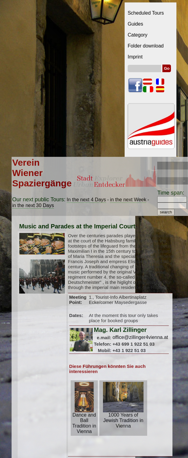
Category (137, 34)
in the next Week (128, 199)
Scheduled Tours (146, 13)
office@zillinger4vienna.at (140, 337)
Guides (135, 23)
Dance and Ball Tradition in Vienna (84, 421)
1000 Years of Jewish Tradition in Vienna (123, 418)
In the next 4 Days (86, 199)
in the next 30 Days (33, 205)
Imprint (135, 56)
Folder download (146, 45)
